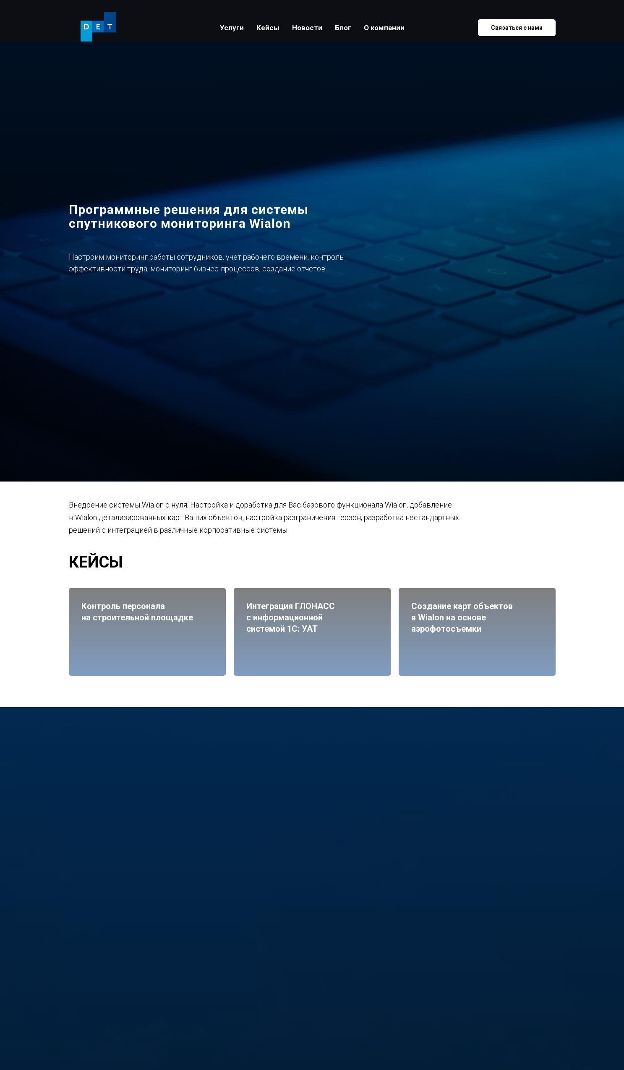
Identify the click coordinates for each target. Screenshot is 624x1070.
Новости (307, 27)
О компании (384, 27)
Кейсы (267, 27)
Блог (343, 27)
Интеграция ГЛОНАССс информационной (306, 618)
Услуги (232, 27)
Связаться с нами (517, 27)
